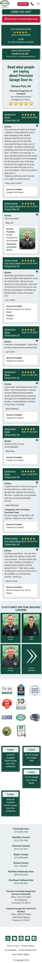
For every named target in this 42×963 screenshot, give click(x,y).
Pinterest (21, 938)
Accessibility (10, 950)
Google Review (7, 938)
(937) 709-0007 (21, 866)
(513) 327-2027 (21, 849)
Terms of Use (13, 946)
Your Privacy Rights (20, 954)
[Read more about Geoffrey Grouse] (10, 628)
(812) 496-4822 (21, 883)
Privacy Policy (27, 946)
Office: (21, 897)
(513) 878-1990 (21, 832)
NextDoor (14, 938)
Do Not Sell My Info (27, 950)
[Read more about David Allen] (32, 628)
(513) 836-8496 (21, 857)
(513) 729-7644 (21, 840)
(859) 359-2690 (21, 874)
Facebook (34, 938)
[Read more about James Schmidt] (10, 659)
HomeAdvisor (27, 938)
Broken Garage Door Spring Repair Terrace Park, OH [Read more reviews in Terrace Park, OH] (12, 206)
